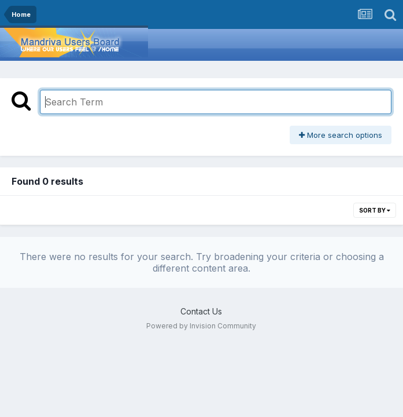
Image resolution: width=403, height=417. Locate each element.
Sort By (374, 210)
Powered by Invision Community (201, 325)
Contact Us (201, 311)
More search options (340, 135)
